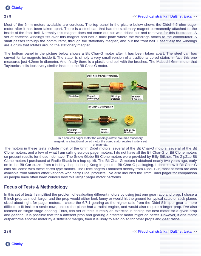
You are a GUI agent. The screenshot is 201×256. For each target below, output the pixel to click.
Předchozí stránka (152, 16)
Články (14, 7)
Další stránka (181, 16)
